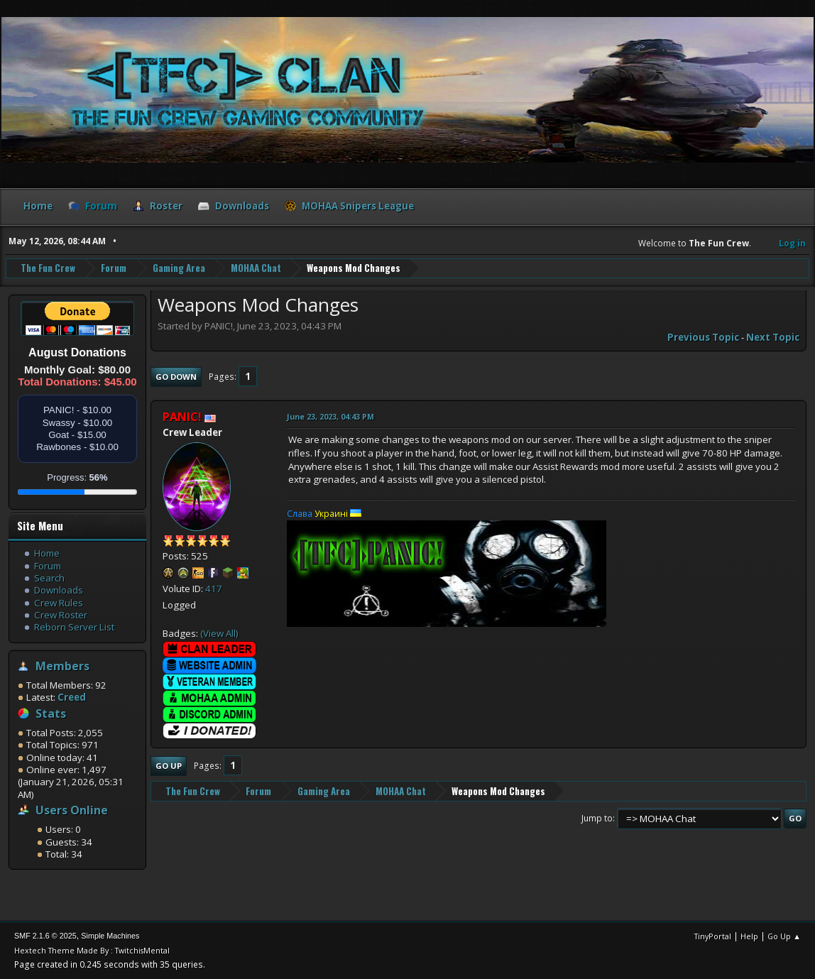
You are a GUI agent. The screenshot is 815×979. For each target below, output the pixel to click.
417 (213, 588)
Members (62, 666)
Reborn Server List (74, 626)
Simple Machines (110, 935)
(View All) (219, 633)
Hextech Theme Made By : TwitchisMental (92, 950)
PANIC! (182, 417)
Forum (47, 565)
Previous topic (703, 337)
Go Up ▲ (784, 936)
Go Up (168, 765)
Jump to (597, 818)
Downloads (58, 590)
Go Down (176, 376)
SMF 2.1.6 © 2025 (45, 935)
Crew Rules (58, 602)
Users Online (71, 810)
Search (49, 577)
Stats (50, 713)
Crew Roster (60, 614)
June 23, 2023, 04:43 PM (330, 416)
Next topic (772, 337)
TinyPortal (712, 936)
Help (749, 936)
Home (47, 553)
